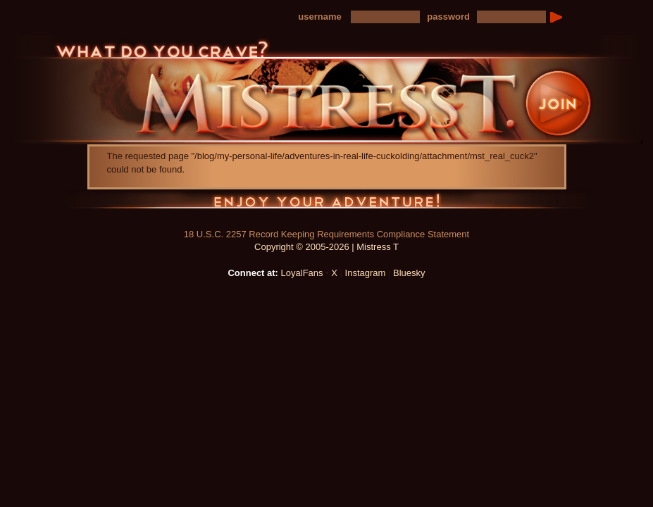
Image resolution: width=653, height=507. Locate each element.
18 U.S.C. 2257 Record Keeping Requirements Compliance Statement (326, 234)
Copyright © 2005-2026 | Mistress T (326, 247)
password (448, 16)
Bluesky (409, 273)
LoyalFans (302, 273)
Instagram (365, 273)
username (319, 16)
